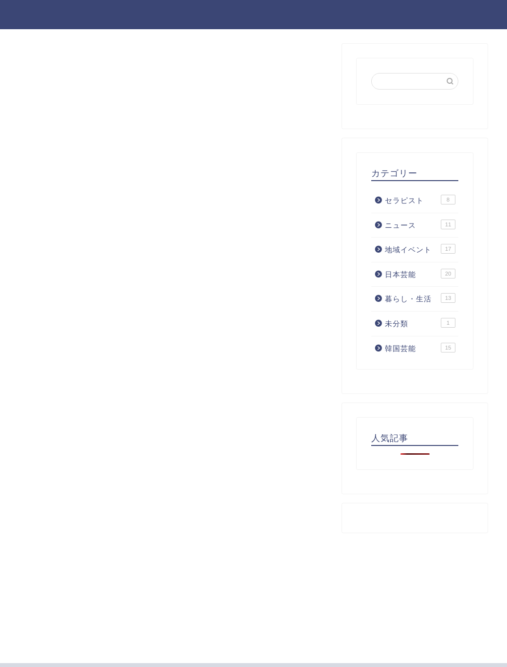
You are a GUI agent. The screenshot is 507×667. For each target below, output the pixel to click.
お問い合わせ (466, 15)
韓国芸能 (420, 347)
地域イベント (420, 249)
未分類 (420, 323)
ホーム (355, 15)
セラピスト (420, 199)
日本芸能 (420, 273)
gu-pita (32, 13)
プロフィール (405, 15)
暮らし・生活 (420, 298)
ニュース (420, 224)
